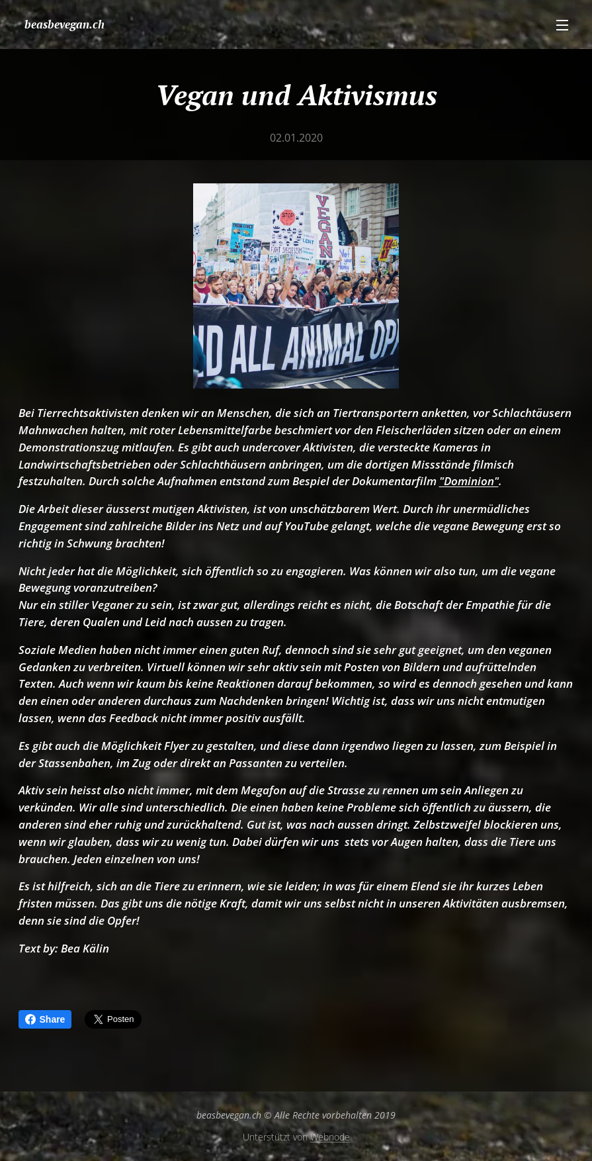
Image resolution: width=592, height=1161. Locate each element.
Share (45, 1019)
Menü (562, 25)
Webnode (330, 1137)
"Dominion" (469, 480)
